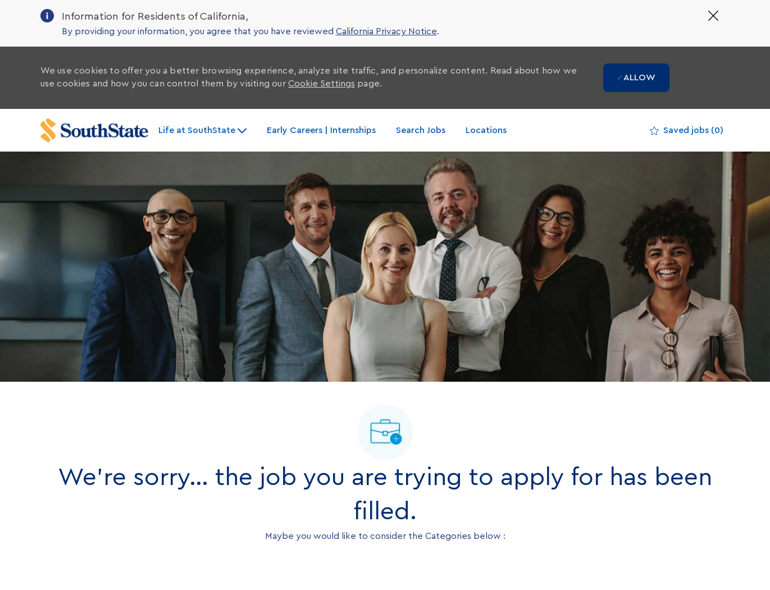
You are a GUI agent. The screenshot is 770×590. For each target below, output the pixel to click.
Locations (486, 130)
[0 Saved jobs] (686, 131)
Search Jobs (420, 130)
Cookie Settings (321, 83)
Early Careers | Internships (321, 130)
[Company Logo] (94, 130)
